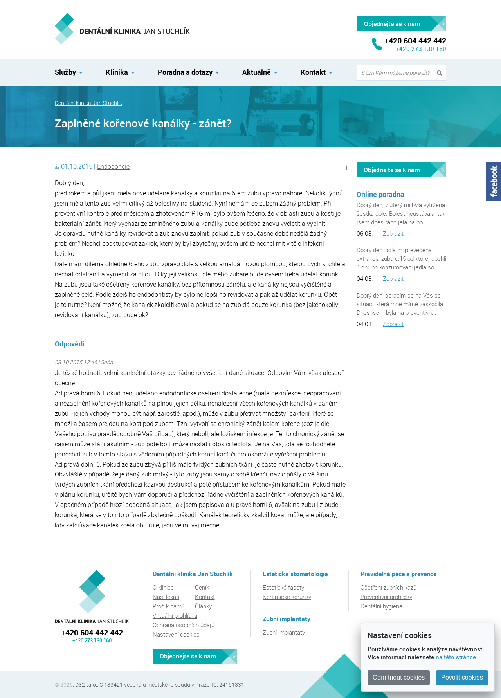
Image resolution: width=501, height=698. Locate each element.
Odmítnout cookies (399, 677)
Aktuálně (256, 72)
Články (203, 606)
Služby (65, 72)
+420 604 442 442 (92, 632)
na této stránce (456, 657)
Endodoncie (113, 166)
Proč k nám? (168, 606)
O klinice (163, 587)
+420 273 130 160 (421, 48)
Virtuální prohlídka (175, 615)
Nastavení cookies (176, 634)
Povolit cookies (462, 677)
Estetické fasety (283, 587)
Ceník (202, 587)
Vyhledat (441, 73)
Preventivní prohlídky (386, 597)
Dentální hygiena (381, 606)
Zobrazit (393, 233)
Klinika (117, 72)
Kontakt (313, 72)
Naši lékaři (166, 597)
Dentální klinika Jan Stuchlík (88, 102)
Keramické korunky (287, 597)
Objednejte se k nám (392, 170)
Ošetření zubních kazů (388, 587)
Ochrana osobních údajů (183, 625)
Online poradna (380, 194)
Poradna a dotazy (185, 72)
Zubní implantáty (284, 632)
